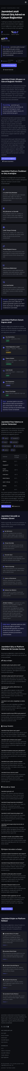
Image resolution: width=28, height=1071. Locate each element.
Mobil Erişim (4, 1037)
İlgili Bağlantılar (5, 1057)
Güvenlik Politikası (5, 1053)
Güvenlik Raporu (5, 1040)
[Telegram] (8, 1026)
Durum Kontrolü (8, 69)
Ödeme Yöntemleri (5, 1050)
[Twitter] (2, 1026)
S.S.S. (2, 1048)
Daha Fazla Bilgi (7, 908)
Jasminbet (3, 8)
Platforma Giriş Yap (9, 65)
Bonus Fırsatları (5, 1035)
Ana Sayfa (3, 1033)
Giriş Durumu (4, 1042)
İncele (5, 945)
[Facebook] (6, 1026)
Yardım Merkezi (5, 1055)
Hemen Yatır (6, 506)
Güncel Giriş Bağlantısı (8, 158)
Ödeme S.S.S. (16, 506)
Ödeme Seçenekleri (8, 161)
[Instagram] (4, 1026)
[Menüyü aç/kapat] (26, 2)
